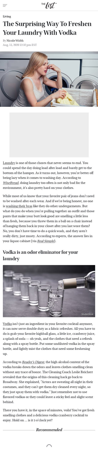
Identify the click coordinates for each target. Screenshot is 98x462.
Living (7, 16)
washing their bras (19, 206)
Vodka (7, 324)
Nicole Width (15, 40)
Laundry (9, 163)
